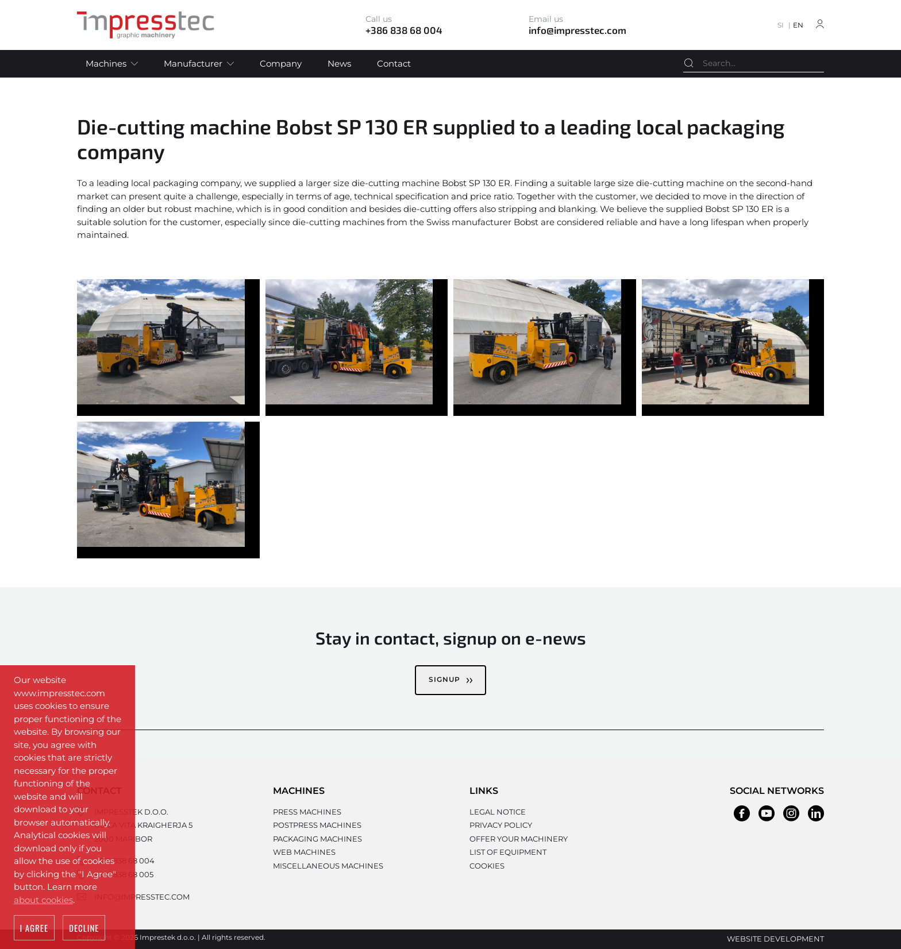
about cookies (43, 899)
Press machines (307, 811)
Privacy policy (500, 825)
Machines (106, 63)
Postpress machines (317, 825)
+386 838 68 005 (123, 874)
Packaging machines (317, 838)
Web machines (304, 852)
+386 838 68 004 (124, 860)
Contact (394, 63)
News (339, 63)
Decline (84, 928)
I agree (34, 928)
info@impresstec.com (142, 896)
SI (780, 25)
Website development (775, 938)
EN (798, 25)
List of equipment (507, 852)
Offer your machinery (518, 838)
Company (281, 63)
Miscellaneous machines (328, 865)
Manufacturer (193, 63)
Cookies (487, 865)
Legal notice (497, 811)
